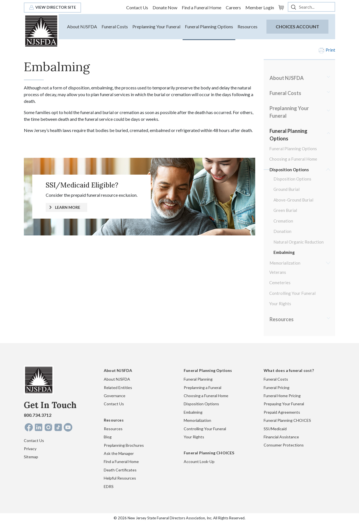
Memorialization (285, 262)
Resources (247, 26)
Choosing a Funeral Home (293, 158)
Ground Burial (286, 189)
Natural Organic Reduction (298, 241)
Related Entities (118, 387)
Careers (233, 7)
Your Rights (280, 303)
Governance (114, 395)
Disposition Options (289, 169)
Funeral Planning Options (209, 26)
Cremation (283, 220)
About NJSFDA (82, 26)
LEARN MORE (67, 207)
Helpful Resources (120, 478)
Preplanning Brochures (124, 445)
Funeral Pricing (276, 387)
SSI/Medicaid (275, 428)
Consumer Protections (284, 445)
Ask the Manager (119, 453)
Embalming (284, 252)
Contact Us (137, 7)
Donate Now (165, 7)
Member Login (259, 7)
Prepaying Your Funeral (284, 403)
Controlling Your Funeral (292, 293)
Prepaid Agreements (282, 412)
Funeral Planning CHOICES (287, 420)
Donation (282, 231)
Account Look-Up (199, 461)
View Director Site (52, 7)
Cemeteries (280, 282)
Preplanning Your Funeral (156, 26)
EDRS (109, 486)
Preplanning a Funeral (202, 387)
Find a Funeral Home (201, 7)
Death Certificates (120, 470)
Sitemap (31, 456)
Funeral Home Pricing (282, 395)
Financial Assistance (281, 436)
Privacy (30, 448)
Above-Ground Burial (293, 199)
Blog (108, 436)
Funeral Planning (198, 379)
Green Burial (285, 210)
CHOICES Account (297, 26)
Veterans (277, 272)
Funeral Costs (115, 26)
